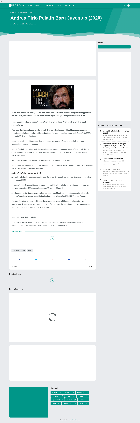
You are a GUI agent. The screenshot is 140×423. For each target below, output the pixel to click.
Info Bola (17, 5)
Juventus (16, 251)
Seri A (30, 251)
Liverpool (69, 400)
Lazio (81, 396)
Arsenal (67, 392)
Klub (69, 396)
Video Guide (49, 5)
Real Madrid (67, 403)
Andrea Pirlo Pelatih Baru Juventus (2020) (116, 132)
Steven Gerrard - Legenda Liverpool (112, 181)
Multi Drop (68, 5)
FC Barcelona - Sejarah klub (113, 159)
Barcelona (80, 392)
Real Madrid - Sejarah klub (112, 169)
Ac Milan (54, 392)
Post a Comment (31, 24)
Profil (23, 251)
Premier (81, 400)
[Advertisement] (52, 58)
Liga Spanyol (56, 400)
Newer (14, 266)
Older (91, 266)
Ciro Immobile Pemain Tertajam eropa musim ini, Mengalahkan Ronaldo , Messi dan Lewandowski (115, 146)
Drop (57, 5)
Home (30, 5)
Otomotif (38, 5)
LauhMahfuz (76, 420)
